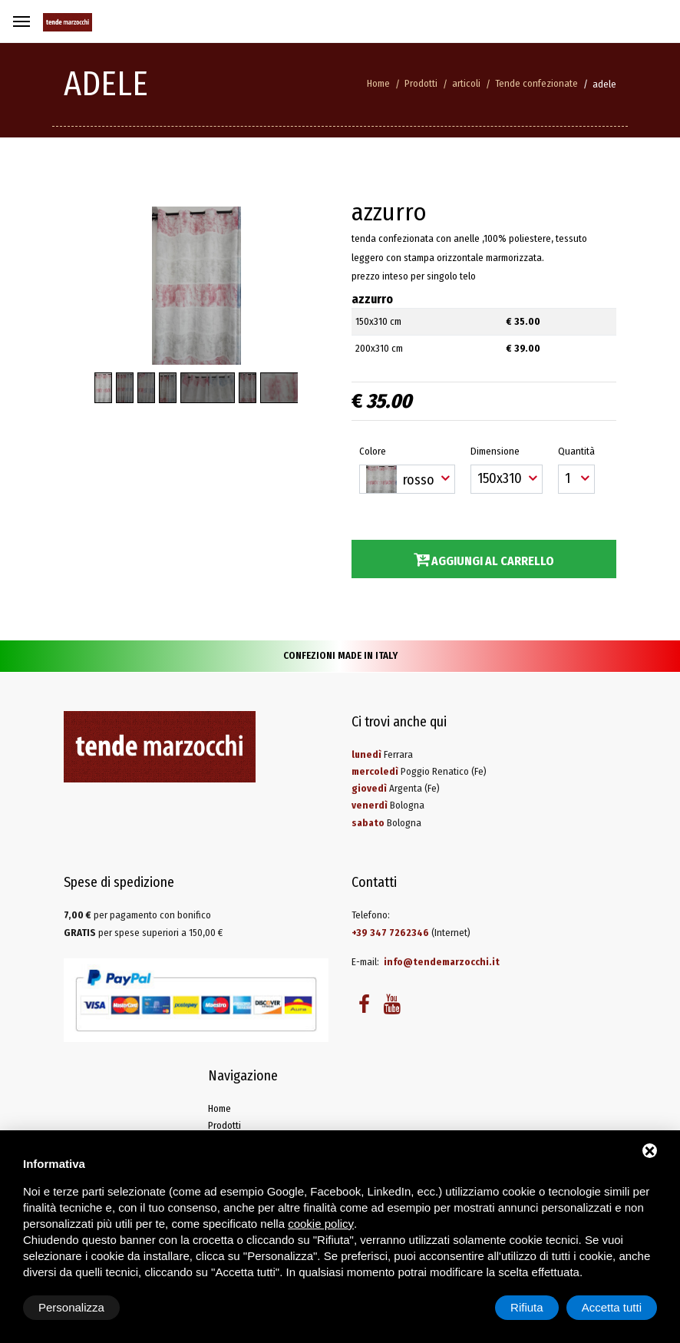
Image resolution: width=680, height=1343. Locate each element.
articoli (466, 83)
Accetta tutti (612, 1307)
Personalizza (71, 1307)
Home (378, 83)
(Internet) (411, 932)
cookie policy (321, 1223)
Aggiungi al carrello (484, 560)
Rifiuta (526, 1307)
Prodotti (420, 83)
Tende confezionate (536, 83)
